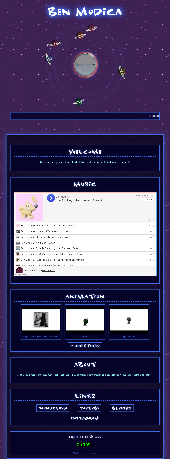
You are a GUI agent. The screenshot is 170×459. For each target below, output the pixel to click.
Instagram (85, 418)
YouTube (89, 408)
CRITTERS (85, 345)
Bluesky (122, 408)
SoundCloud (53, 408)
